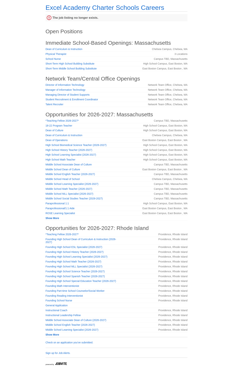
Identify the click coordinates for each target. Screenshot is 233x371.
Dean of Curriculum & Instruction (64, 49)
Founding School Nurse (59, 300)
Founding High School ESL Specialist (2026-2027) (74, 247)
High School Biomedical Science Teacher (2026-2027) (76, 145)
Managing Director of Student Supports (68, 94)
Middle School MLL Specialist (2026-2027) (69, 193)
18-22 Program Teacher (59, 125)
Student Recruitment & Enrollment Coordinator (72, 99)
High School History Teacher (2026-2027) (69, 150)
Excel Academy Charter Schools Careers (105, 7)
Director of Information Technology (65, 84)
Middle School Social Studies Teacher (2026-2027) (74, 198)
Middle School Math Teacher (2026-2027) (69, 188)
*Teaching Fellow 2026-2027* (62, 120)
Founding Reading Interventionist (64, 295)
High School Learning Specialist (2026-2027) (71, 154)
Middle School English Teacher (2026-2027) (70, 174)
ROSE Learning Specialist (60, 213)
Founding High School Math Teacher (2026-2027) (73, 261)
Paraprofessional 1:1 (57, 203)
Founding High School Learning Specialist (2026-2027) (76, 256)
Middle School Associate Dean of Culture (69, 164)
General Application (57, 305)
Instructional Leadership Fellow (63, 315)
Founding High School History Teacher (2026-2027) (75, 251)
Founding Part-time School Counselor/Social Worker (75, 290)
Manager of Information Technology (65, 89)
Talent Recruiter (54, 104)
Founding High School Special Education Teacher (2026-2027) (81, 281)
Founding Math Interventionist (62, 285)
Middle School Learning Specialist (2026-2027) (72, 184)
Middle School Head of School (63, 179)
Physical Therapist (56, 54)
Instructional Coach (56, 310)
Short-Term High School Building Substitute (70, 63)
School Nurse (53, 58)
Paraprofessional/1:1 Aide (60, 208)
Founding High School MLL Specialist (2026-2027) (74, 266)
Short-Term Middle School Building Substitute (71, 68)
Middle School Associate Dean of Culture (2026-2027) (76, 320)
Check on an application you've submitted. (69, 342)
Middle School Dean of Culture (63, 169)
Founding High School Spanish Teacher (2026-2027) (75, 276)
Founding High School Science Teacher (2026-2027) (75, 271)
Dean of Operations (57, 140)
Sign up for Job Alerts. (58, 353)
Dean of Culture (54, 130)
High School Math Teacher (60, 159)
